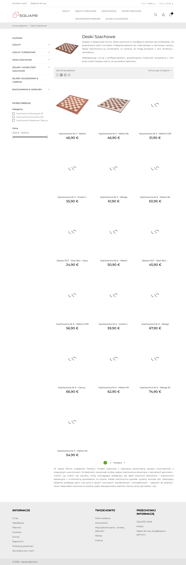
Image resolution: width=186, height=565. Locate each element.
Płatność (16, 527)
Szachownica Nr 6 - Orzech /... (114, 324)
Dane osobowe (102, 518)
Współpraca (18, 523)
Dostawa (16, 532)
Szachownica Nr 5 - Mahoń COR (155, 133)
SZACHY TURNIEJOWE (85, 11)
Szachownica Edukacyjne (29, 113)
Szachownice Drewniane (30, 117)
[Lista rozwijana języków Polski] (152, 3)
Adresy (98, 535)
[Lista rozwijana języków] (163, 15)
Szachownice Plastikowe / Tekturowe (32, 120)
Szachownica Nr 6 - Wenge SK (155, 387)
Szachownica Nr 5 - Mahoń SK (72, 451)
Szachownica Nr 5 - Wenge (113, 197)
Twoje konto (105, 510)
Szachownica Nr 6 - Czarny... (72, 387)
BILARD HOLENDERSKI (117, 19)
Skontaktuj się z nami (23, 550)
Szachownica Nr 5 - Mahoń (72, 133)
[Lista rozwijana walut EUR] (170, 3)
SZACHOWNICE (109, 11)
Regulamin (18, 541)
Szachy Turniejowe (23, 52)
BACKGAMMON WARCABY (88, 19)
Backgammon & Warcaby (27, 89)
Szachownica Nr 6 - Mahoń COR (72, 324)
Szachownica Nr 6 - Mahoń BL (155, 197)
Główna (17, 38)
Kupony (99, 540)
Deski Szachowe (22, 60)
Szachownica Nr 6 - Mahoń (113, 260)
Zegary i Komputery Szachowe (24, 69)
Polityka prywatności (22, 546)
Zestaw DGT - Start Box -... (155, 260)
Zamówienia (101, 523)
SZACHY (66, 11)
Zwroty (15, 537)
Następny (119, 463)
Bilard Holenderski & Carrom (25, 80)
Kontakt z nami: (19, 3)
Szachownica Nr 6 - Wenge (155, 324)
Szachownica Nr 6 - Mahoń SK (114, 387)
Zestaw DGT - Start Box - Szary (72, 260)
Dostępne (165, 70)
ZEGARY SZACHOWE (131, 11)
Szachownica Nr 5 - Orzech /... (72, 197)
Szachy (16, 44)
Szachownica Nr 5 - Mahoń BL (114, 133)
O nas (15, 518)
